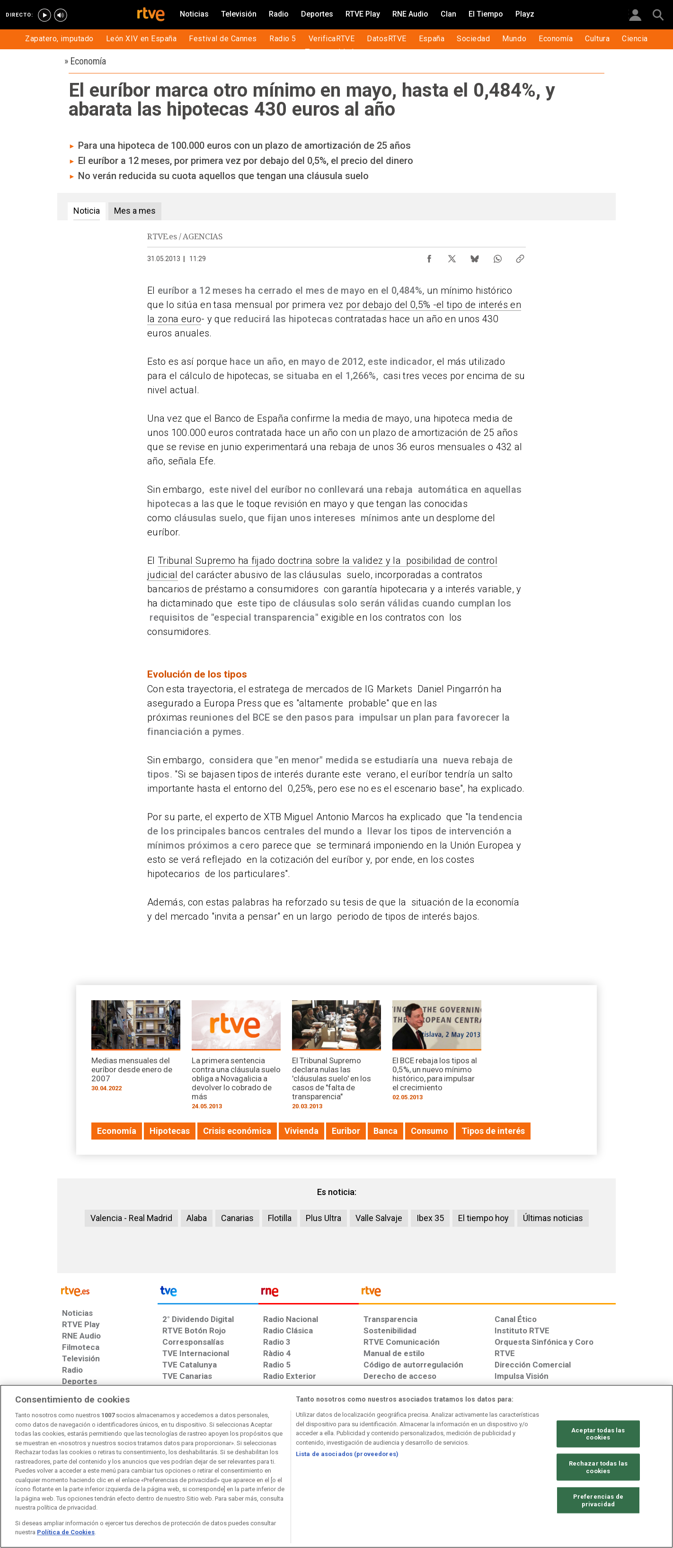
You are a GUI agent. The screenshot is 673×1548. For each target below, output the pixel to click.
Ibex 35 (430, 1218)
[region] (336, 1466)
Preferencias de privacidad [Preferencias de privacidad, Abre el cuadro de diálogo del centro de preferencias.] (598, 1500)
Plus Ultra (323, 1218)
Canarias (237, 1218)
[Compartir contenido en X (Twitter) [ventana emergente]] (452, 256)
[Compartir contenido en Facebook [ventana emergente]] (429, 256)
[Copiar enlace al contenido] (520, 256)
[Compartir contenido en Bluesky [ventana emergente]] (474, 256)
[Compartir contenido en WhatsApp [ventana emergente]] (497, 256)
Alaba (196, 1218)
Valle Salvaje (378, 1218)
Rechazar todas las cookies (598, 1467)
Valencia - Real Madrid (131, 1218)
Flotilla (280, 1218)
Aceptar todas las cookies (598, 1433)
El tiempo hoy (483, 1218)
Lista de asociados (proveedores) (347, 1453)
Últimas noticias (553, 1218)
